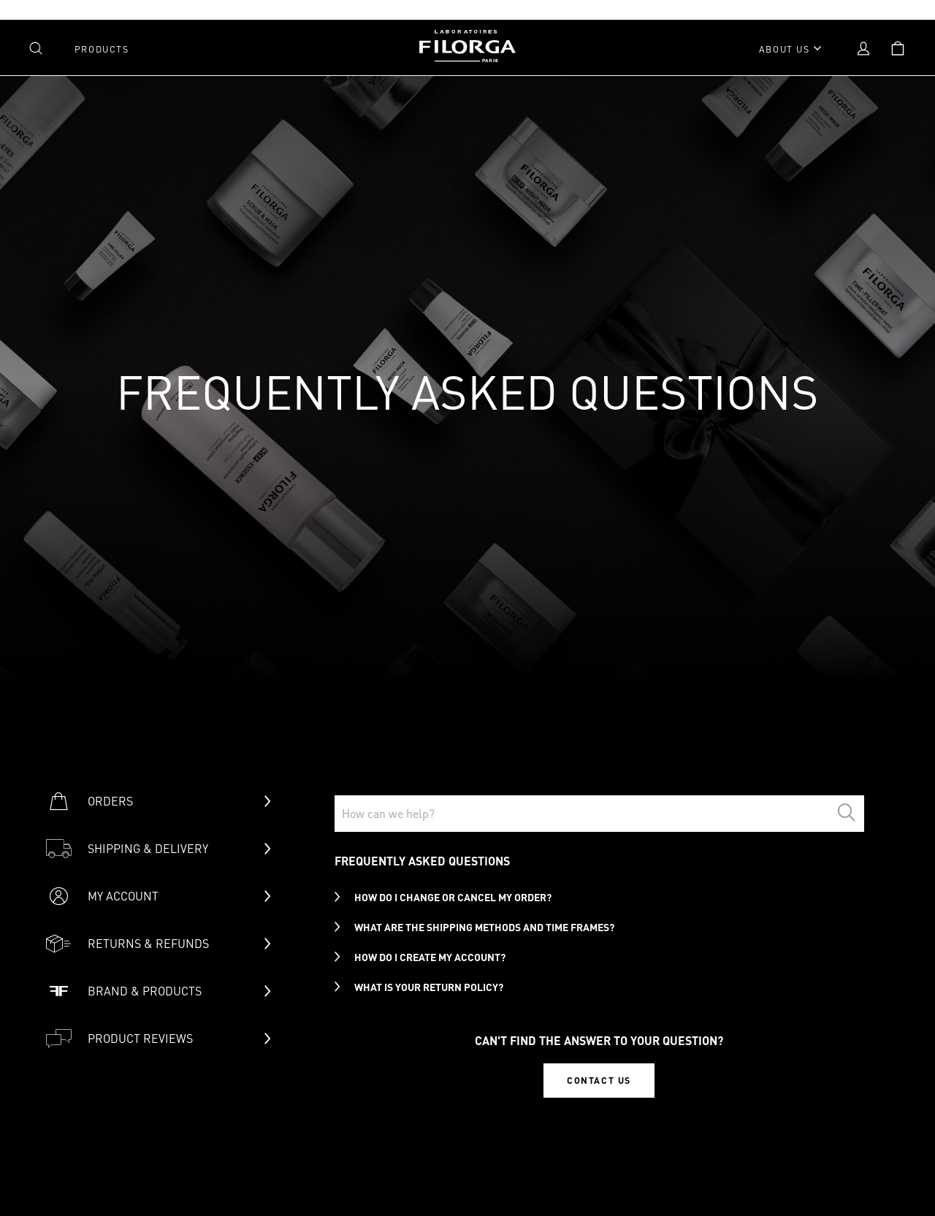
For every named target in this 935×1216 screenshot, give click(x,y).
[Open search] (35, 48)
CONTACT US (599, 1080)
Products (102, 49)
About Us (784, 49)
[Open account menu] (863, 48)
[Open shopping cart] (898, 48)
